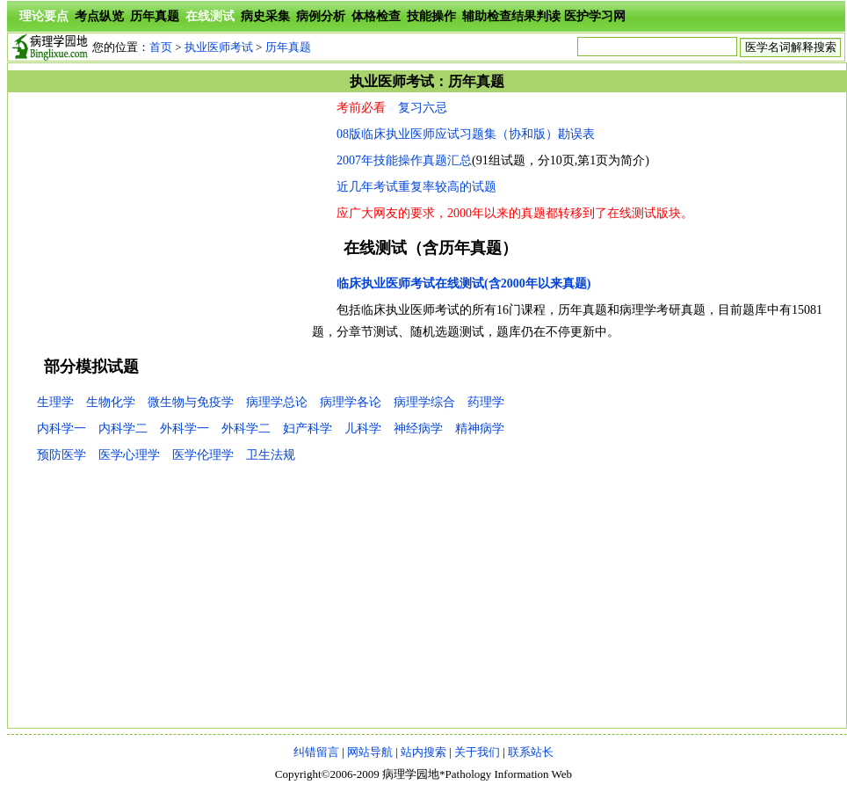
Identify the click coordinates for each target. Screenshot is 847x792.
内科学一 (61, 428)
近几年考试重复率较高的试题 (416, 186)
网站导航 (370, 752)
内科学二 (123, 428)
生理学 (55, 402)
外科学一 (184, 428)
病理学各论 (350, 402)
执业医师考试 (219, 47)
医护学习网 (595, 16)
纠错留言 (316, 752)
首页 (160, 47)
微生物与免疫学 (191, 402)
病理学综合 (424, 402)
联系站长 (531, 752)
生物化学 (110, 402)
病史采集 (265, 16)
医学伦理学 (203, 454)
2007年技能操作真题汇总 (404, 160)
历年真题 (154, 16)
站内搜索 (423, 752)
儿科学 (362, 428)
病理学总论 (277, 402)
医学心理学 (129, 454)
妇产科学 (307, 428)
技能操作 (431, 16)
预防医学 (61, 454)
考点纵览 (99, 16)
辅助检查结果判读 (511, 16)
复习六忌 (422, 107)
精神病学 (479, 428)
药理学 (485, 402)
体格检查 (376, 16)
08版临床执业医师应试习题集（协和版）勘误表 (466, 134)
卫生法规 (270, 454)
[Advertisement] (160, 220)
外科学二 (246, 428)
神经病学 (418, 428)
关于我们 (477, 752)
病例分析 (320, 16)
